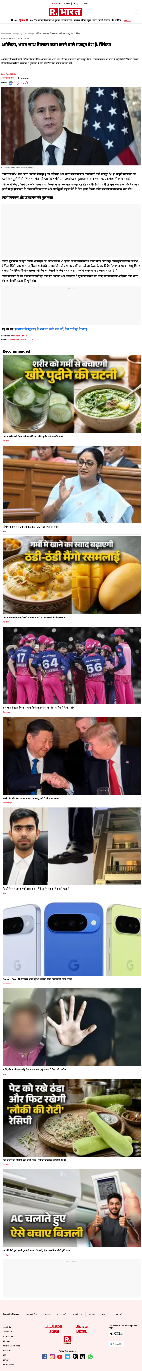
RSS (4, 1355)
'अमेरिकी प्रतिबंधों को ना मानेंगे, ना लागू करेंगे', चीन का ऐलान (31, 798)
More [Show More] (127, 20)
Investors (7, 1350)
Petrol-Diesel (8, 1364)
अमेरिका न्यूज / (30, 33)
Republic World (64, 3)
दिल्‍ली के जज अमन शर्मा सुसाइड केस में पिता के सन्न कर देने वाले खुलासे (36, 888)
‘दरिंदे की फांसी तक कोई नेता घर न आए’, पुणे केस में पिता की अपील (34, 1069)
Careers (6, 1360)
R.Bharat (54, 3)
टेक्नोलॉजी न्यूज (7, 984)
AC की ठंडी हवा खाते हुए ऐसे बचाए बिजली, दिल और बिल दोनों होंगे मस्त (36, 1250)
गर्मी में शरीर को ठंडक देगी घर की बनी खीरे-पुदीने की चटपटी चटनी (33, 436)
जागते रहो (104, 1314)
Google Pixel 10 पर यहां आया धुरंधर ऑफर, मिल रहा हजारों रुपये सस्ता (37, 979)
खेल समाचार (6, 712)
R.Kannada (85, 3)
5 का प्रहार (47, 1314)
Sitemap (6, 1341)
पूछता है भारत (77, 1314)
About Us (7, 1327)
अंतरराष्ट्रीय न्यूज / (18, 33)
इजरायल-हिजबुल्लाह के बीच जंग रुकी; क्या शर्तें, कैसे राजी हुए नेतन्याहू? (51, 329)
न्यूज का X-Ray (31, 1314)
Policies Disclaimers (11, 1345)
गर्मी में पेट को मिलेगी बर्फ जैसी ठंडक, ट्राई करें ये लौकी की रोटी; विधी (34, 1160)
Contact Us (7, 1331)
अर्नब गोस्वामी (61, 1314)
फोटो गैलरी (6, 441)
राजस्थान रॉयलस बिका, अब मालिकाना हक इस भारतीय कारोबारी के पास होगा (39, 707)
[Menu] (135, 12)
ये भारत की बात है (120, 1314)
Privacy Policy (9, 1336)
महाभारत (92, 1314)
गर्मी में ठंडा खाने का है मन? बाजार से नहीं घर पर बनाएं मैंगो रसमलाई (34, 617)
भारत (4, 531)
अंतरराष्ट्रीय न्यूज (7, 77)
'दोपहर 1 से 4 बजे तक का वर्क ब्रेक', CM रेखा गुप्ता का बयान (31, 526)
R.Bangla (76, 3)
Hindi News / (6, 33)
